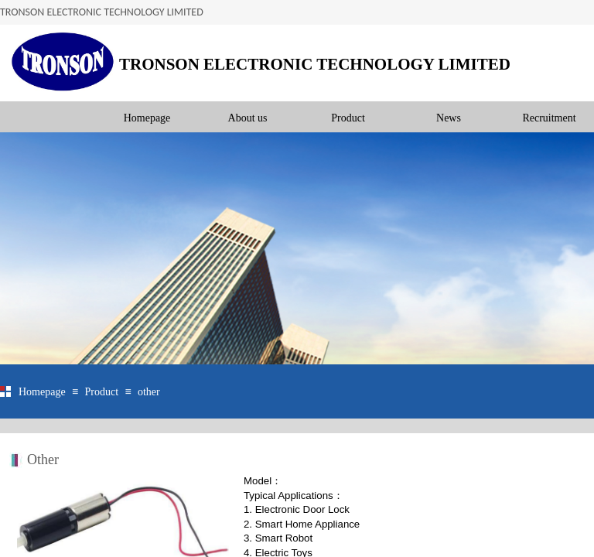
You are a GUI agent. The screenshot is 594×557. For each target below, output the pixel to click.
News (448, 118)
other (149, 392)
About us (248, 118)
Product (348, 118)
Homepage (147, 118)
